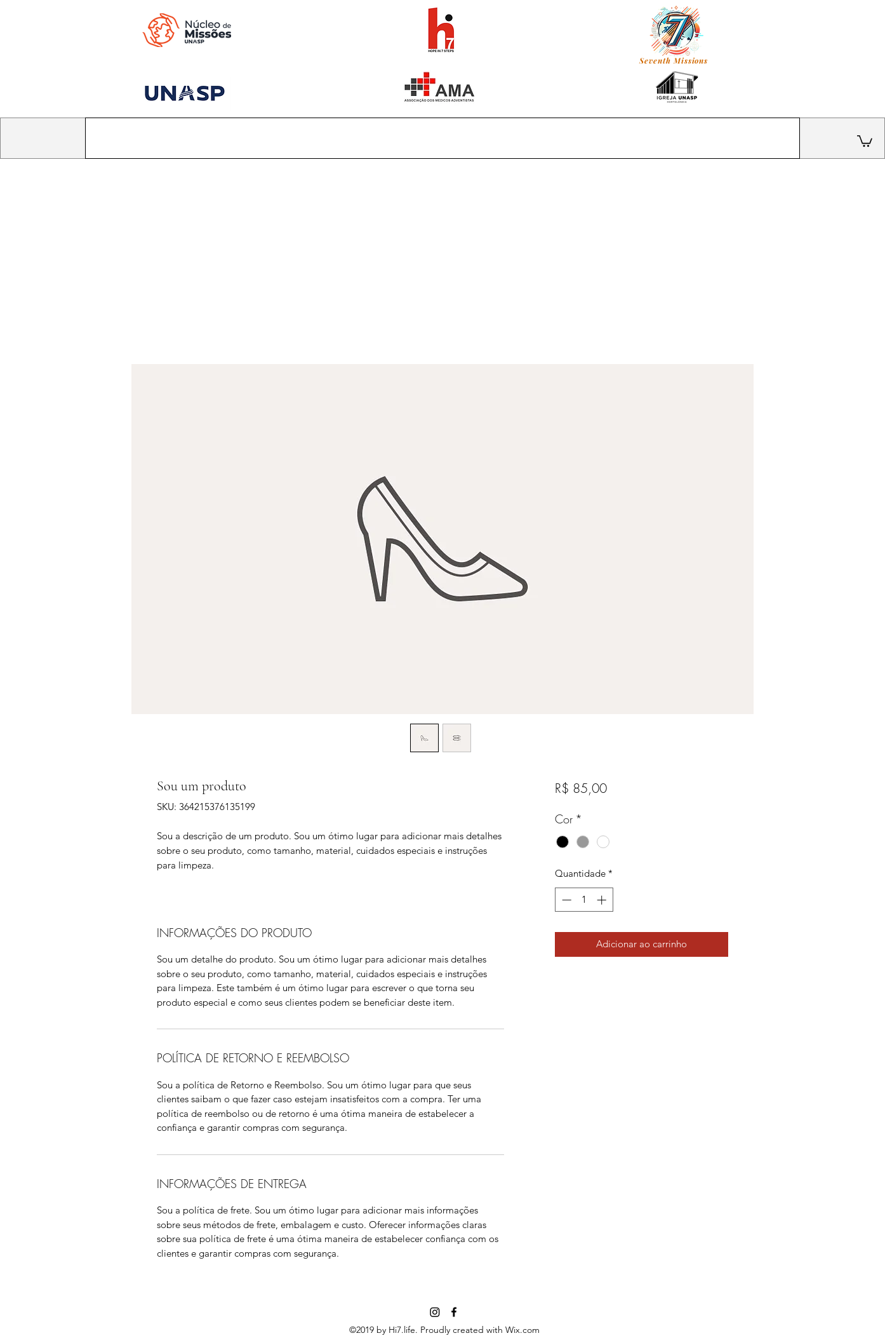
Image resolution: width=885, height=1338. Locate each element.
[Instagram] (435, 1312)
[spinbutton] (583, 900)
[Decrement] (565, 900)
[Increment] (602, 900)
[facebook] (454, 1312)
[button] (864, 140)
